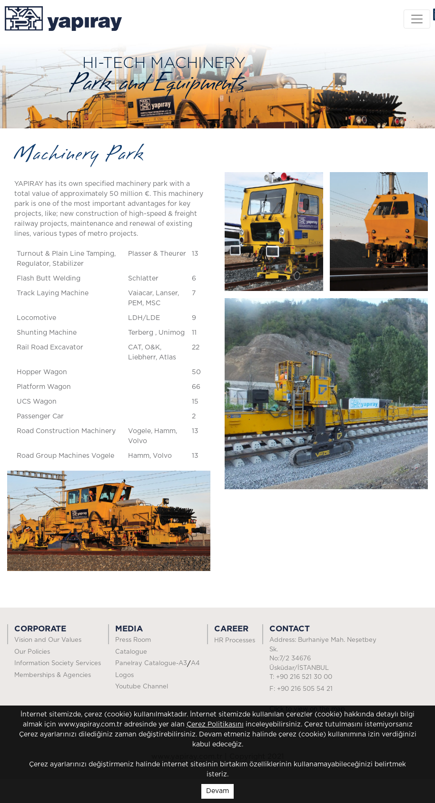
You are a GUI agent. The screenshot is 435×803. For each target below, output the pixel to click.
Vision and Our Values (47, 640)
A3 (182, 663)
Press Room (147, 640)
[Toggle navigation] (417, 19)
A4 (195, 663)
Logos (124, 675)
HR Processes (234, 641)
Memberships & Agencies (52, 675)
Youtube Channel (141, 687)
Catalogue (131, 652)
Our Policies (32, 652)
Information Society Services (57, 663)
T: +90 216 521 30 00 (300, 677)
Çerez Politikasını (215, 724)
